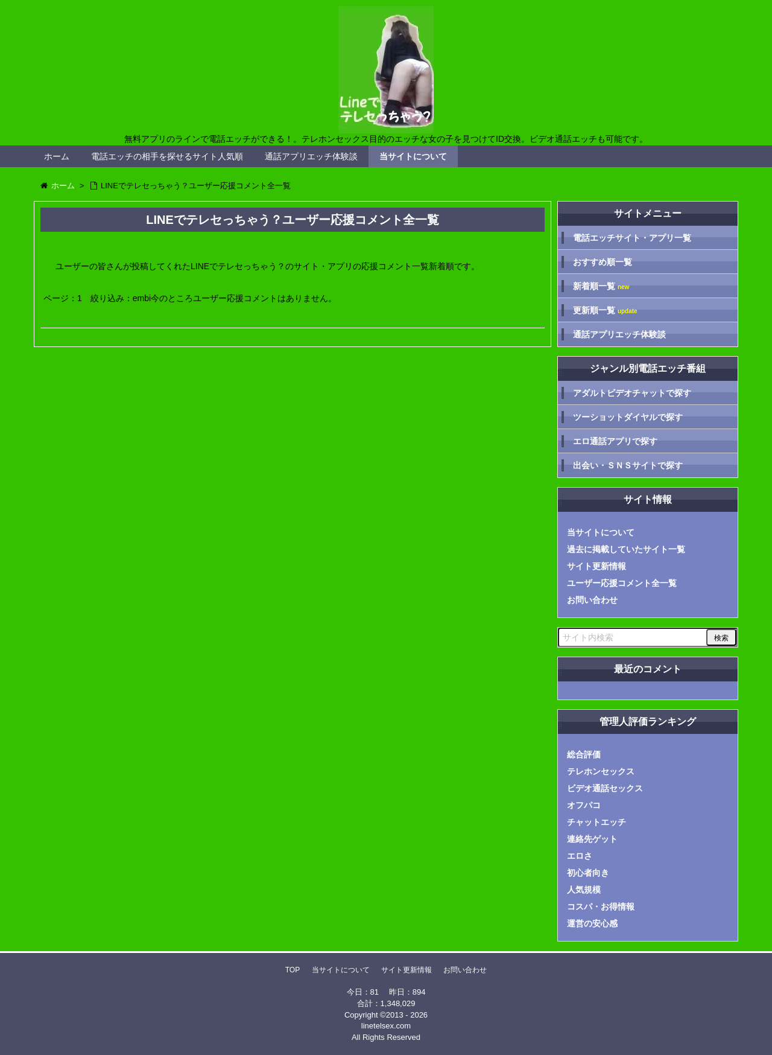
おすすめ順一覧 (602, 262)
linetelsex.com (386, 1025)
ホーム (56, 156)
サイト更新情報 (596, 566)
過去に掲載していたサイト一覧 (626, 549)
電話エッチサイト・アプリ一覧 (632, 238)
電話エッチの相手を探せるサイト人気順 (167, 156)
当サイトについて (413, 156)
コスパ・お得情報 (600, 906)
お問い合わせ (592, 600)
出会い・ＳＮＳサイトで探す (628, 465)
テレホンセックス (600, 771)
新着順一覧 (601, 286)
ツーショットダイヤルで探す (628, 417)
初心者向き (588, 873)
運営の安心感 (592, 923)
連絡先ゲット (592, 839)
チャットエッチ (596, 822)
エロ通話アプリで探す (615, 441)
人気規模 (584, 889)
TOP (292, 970)
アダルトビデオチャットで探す (632, 393)
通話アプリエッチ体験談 (311, 156)
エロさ (579, 856)
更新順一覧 (605, 310)
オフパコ (584, 805)
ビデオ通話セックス (605, 788)
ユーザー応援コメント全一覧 (622, 583)
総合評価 (584, 754)
